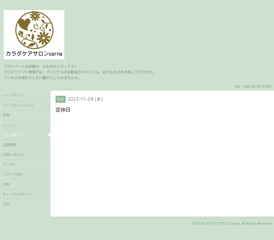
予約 (6, 184)
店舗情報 (10, 144)
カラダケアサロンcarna (222, 223)
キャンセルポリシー (18, 194)
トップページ (13, 95)
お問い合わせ (13, 154)
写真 (6, 115)
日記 (6, 203)
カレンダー (11, 134)
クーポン (10, 164)
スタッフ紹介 (13, 174)
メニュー (10, 125)
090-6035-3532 (257, 86)
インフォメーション (18, 105)
